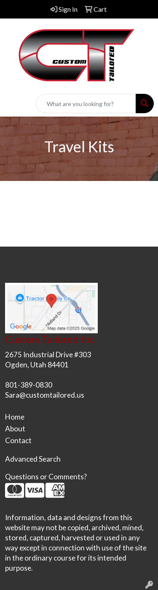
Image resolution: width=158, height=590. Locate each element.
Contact (18, 440)
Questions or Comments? (46, 476)
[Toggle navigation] (13, 104)
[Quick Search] (86, 103)
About (15, 428)
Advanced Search (33, 458)
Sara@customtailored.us (44, 395)
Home (14, 416)
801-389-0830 (28, 384)
